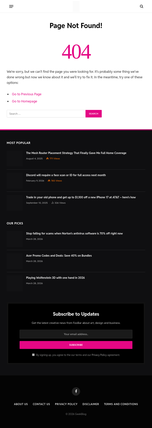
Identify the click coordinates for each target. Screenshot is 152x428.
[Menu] (11, 6)
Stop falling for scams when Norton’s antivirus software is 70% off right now (74, 233)
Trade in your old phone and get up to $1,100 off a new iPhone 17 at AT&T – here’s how (81, 197)
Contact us (41, 404)
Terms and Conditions (121, 404)
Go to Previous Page (27, 94)
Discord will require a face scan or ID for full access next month (66, 175)
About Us (21, 404)
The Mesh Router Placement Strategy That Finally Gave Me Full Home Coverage (76, 153)
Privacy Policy (99, 355)
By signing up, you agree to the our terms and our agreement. (76, 355)
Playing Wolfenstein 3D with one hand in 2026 (55, 278)
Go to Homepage (24, 101)
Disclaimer (91, 404)
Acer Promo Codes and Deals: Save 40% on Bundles (59, 255)
